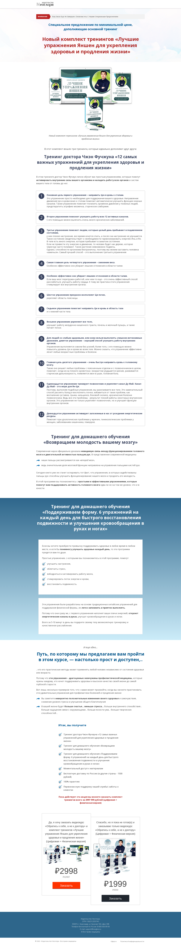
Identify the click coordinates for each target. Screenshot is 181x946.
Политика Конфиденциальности (132, 941)
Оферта (113, 941)
